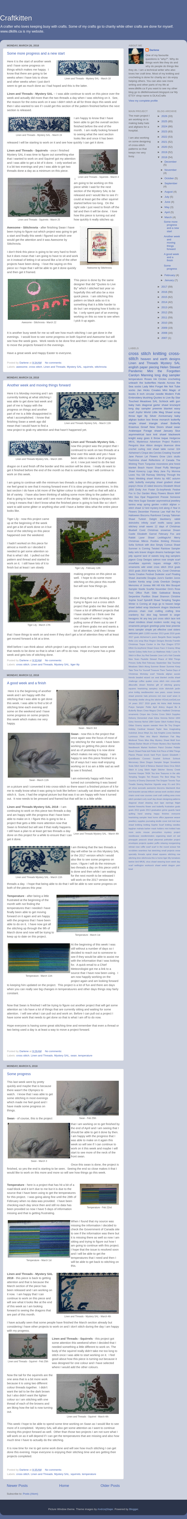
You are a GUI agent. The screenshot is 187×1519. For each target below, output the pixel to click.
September (171, 183)
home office (158, 817)
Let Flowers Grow (155, 456)
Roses (148, 379)
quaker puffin (153, 843)
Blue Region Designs (154, 641)
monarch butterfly (169, 419)
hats (178, 552)
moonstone (162, 464)
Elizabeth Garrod (146, 534)
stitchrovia (101, 366)
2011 (164, 317)
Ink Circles (159, 379)
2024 (164, 126)
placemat (158, 839)
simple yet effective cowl (158, 629)
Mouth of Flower (151, 744)
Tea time (155, 773)
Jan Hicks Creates (149, 390)
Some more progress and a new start (36, 53)
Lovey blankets (173, 733)
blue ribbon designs (151, 445)
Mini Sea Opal (137, 497)
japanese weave (172, 817)
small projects (168, 850)
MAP (177, 493)
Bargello (162, 637)
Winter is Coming (138, 604)
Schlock (166, 758)
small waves (146, 526)
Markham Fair (167, 736)
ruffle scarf (146, 847)
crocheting (174, 379)
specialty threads (137, 854)
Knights (161, 733)
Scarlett (156, 758)
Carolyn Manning (141, 375)
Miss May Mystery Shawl (157, 740)
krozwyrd (175, 405)
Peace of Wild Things (169, 659)
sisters (176, 629)
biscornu (161, 788)
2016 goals (175, 633)
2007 (164, 337)
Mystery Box (165, 744)
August (169, 191)
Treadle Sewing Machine (140, 784)
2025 (164, 121)
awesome (21, 366)
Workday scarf (147, 674)
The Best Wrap (167, 777)
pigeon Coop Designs (140, 559)
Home (64, 1486)
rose (138, 847)
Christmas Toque (137, 644)
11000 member (151, 633)
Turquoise (150, 464)
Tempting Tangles (170, 600)
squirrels (88, 366)
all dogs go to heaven (161, 604)
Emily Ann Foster (145, 489)
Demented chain (145, 718)
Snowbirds (175, 762)
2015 (164, 297)
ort (174, 836)
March (169, 217)
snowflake (134, 563)
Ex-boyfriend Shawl (143, 648)
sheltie (141, 699)
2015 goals (134, 570)
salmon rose (159, 559)
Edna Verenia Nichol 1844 (167, 718)
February (170, 275)
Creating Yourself (171, 452)
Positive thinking (159, 541)
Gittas (131, 725)
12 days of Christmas (167, 526)
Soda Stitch (134, 766)
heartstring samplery (148, 688)
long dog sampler (167, 375)
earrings (169, 803)
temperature (85, 1055)
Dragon (170, 644)
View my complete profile (143, 100)
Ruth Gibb (150, 592)
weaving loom (163, 861)
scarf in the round (160, 847)
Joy (151, 733)
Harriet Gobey (135, 652)
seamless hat (144, 850)
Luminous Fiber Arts (139, 736)
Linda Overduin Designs (166, 581)
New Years (134, 659)
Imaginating (174, 729)
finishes (150, 685)
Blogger (133, 1509)
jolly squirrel (135, 556)
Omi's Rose (174, 589)
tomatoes (176, 858)
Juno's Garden (165, 578)
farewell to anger (170, 614)
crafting (159, 611)
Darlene (154, 50)
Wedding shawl (144, 478)
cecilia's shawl (173, 791)
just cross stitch (161, 618)
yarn (141, 633)
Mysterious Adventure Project (153, 441)
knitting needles (172, 825)
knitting (159, 353)
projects (142, 843)
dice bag (152, 614)
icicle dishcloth (166, 688)
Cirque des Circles (149, 714)
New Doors (157, 427)
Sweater (151, 500)
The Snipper (162, 780)
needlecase (134, 836)
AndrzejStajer (105, 1509)
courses (148, 795)
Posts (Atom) (30, 1493)
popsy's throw (136, 486)
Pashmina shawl (138, 460)
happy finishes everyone (167, 814)
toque (164, 438)
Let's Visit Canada (171, 655)
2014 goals (174, 567)
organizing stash (164, 836)
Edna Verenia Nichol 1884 (141, 722)
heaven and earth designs (160, 359)
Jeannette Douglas (146, 578)
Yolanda (160, 674)
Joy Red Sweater (149, 655)
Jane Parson (136, 456)
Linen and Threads (54, 366)
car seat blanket (159, 677)
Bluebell (133, 530)
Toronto (171, 780)
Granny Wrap (174, 648)
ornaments (134, 626)
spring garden (151, 504)
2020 (164, 146)
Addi (170, 703)
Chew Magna (149, 710)
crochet (132, 449)
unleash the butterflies (142, 382)
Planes (132, 755)
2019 (164, 152)
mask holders (157, 828)
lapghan (132, 828)
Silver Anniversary (161, 415)
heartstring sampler (138, 817)
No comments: (54, 362)
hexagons (134, 618)
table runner (168, 449)
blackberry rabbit (170, 519)
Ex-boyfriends (164, 489)
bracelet (136, 791)
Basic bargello (173, 637)
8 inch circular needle (150, 393)
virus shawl (151, 861)
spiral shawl (152, 854)
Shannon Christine (170, 596)
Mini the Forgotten (163, 371)
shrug (147, 699)
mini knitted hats (172, 828)
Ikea (165, 729)
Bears (139, 710)
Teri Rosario (153, 777)
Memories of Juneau (140, 585)
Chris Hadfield (163, 710)
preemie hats (141, 696)
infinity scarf (148, 522)
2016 (164, 291)
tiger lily (75, 664)
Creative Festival (145, 574)
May (167, 207)
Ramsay (150, 475)
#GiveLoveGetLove (171, 699)
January (170, 280)
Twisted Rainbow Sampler (165, 548)
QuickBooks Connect (139, 758)
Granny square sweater (146, 725)
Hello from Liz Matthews (154, 652)
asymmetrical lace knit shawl (147, 434)
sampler (139, 629)
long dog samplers (170, 556)
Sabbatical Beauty (169, 592)
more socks (135, 832)
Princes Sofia (135, 663)
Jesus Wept (143, 733)
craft (160, 795)
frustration (169, 806)
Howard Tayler (154, 729)
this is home (157, 858)
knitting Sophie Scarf (153, 825)
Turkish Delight (147, 519)
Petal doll (145, 751)
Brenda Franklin (172, 641)
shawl (169, 427)
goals (177, 806)
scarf (169, 696)
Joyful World (143, 412)
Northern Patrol (156, 747)
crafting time (172, 611)
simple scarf (173, 559)
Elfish (131, 648)
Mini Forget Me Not (161, 386)
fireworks (140, 806)
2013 (164, 307)
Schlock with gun (169, 401)
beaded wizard (143, 677)
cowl (155, 795)
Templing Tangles (137, 777)
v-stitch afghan (169, 504)
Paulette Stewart (149, 659)
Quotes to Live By (164, 397)
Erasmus (134, 427)
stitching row (174, 854)
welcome (133, 633)
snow (177, 850)
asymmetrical (163, 500)
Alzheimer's (135, 452)
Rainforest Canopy (160, 515)
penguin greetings (149, 626)
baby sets (134, 552)
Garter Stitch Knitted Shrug (167, 722)
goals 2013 (145, 810)
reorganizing (174, 843)
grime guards (168, 810)
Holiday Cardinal (137, 729)
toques (157, 563)
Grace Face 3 (160, 648)
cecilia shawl (174, 677)
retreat (132, 847)
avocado (142, 788)
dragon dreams (155, 552)
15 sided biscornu (153, 486)
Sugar (143, 500)
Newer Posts (17, 1486)
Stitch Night (150, 769)
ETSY (177, 644)
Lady (145, 386)
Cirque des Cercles (151, 452)
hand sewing (144, 814)
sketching (156, 850)
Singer (166, 762)
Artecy (162, 707)
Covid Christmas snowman (155, 530)
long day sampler (140, 408)
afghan (169, 674)
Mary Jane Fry (162, 471)
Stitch (177, 766)
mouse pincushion (152, 832)
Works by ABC (162, 478)
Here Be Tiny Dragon (169, 725)
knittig (137, 692)
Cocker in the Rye (155, 644)
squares (163, 854)
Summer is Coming (139, 548)
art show (133, 788)
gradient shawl (172, 482)
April (168, 212)
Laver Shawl (146, 537)
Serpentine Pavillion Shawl (143, 596)
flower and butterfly (155, 806)
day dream (157, 799)
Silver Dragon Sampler (151, 762)
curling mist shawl (148, 449)
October (170, 178)
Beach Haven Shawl (149, 467)
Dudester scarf (163, 574)
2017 (164, 286)
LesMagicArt (164, 537)
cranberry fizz (136, 614)
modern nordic (162, 622)
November (171, 169)
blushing (148, 397)
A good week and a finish (26, 683)
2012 (164, 312)
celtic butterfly (136, 482)
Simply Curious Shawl (168, 545)
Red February (148, 663)
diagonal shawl (136, 803)
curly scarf (147, 799)
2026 (164, 116)
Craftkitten (16, 18)
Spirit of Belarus (147, 766)
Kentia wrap (145, 581)
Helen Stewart (170, 367)
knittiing (138, 825)
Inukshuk (133, 733)
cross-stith (175, 681)
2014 (164, 302)
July (167, 196)
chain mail (146, 611)
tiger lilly (167, 858)
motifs (161, 522)
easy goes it (144, 438)
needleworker (147, 692)
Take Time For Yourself (139, 670)
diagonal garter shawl (155, 405)
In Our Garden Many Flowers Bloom (154, 493)
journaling (150, 821)
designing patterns (171, 799)
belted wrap (142, 607)
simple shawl (137, 423)
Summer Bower (158, 666)
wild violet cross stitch (153, 567)
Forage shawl (152, 430)
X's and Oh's (174, 784)
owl (178, 836)
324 (178, 449)
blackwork (170, 788)
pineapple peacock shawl (141, 839)
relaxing (164, 843)
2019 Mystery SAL (151, 570)
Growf (144, 427)
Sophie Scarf (136, 600)
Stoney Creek (173, 769)
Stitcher (161, 769)
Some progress (19, 1074)
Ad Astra (161, 703)
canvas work (160, 791)
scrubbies (133, 850)
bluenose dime (172, 445)
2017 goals (134, 637)
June (168, 201)
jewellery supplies (137, 821)
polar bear (165, 626)
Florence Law (157, 511)
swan (74, 1055)
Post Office (135, 592)
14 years (133, 703)
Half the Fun (173, 511)
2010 (164, 322)
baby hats (135, 405)
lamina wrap (135, 504)
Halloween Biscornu (139, 515)
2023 (164, 131)
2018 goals (150, 703)
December (171, 161)
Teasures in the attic (170, 773)
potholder (168, 839)
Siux (177, 430)
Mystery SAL (74, 366)
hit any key (146, 618)
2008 (164, 332)
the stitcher (156, 699)
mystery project (172, 832)
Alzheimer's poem (148, 637)
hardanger (169, 552)
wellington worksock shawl (147, 865)
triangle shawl (158, 423)
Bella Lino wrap (136, 641)
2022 (164, 136)
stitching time (135, 858)
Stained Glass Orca (165, 766)
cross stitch (35, 366)
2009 (164, 327)
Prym (158, 755)
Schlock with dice (145, 545)
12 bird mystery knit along (155, 508)
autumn (176, 478)
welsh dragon (168, 865)
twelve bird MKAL (137, 861)
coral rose (139, 795)
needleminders (147, 836)
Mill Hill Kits (158, 585)
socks (137, 386)
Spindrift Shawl (152, 600)
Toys (178, 780)
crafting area (169, 795)
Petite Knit (155, 751)
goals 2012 (134, 810)
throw (157, 438)
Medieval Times (136, 740)
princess (153, 696)
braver (143, 552)
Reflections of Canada (161, 460)
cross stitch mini (161, 681)
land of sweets (151, 556)
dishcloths (134, 522)
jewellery (175, 500)
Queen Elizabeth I (171, 755)
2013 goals (164, 633)
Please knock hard (145, 755)
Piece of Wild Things (170, 751)
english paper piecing (144, 367)
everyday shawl (153, 482)
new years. (160, 692)
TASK (147, 773)
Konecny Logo (144, 471)
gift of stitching (164, 685)
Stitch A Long (136, 769)
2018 (164, 157)
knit (169, 821)
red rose (162, 696)
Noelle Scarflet (146, 589)
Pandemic (136, 371)
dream (142, 685)
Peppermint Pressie (157, 497)
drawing (149, 803)
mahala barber (143, 828)
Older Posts (110, 1486)
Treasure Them (158, 670)
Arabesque (135, 430)
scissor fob (175, 847)
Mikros (144, 541)
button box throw (148, 419)
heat (150, 817)
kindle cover (162, 821)
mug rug (175, 622)
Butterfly (175, 423)
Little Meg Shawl (162, 412)
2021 (164, 141)
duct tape (159, 803)
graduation (156, 810)
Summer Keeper (136, 773)
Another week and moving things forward (39, 385)
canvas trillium (147, 791)
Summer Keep (173, 666)
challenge (133, 681)
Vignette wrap (160, 784)
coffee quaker (145, 681)
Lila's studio (173, 456)
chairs (131, 795)
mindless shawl (144, 622)
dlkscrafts (133, 685)
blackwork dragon (159, 607)
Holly (168, 652)
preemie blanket (162, 408)
